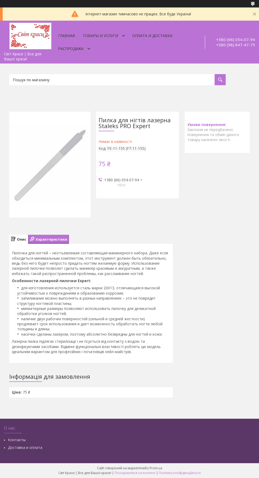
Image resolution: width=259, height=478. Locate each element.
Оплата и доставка (152, 35)
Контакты (17, 439)
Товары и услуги (100, 35)
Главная (66, 35)
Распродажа (71, 48)
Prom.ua (156, 468)
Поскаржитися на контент (135, 473)
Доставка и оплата (25, 447)
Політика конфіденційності (180, 473)
